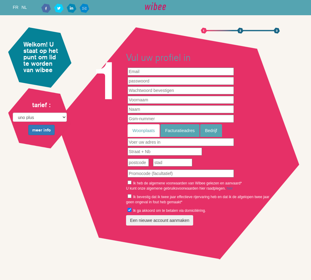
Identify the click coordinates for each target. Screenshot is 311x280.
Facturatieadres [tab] (180, 130)
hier (230, 188)
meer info (41, 130)
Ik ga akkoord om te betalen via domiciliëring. (167, 210)
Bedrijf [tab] (211, 130)
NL (24, 7)
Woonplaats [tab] (143, 130)
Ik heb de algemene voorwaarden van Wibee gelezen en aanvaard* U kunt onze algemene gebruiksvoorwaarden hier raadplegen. (184, 185)
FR (16, 7)
